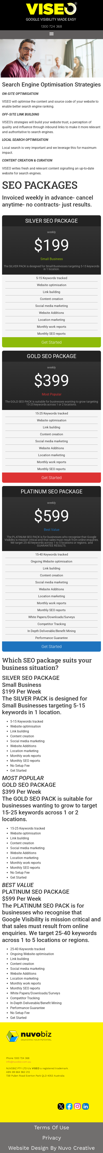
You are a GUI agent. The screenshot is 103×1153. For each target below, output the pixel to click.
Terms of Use (51, 1127)
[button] (51, 33)
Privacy (51, 1138)
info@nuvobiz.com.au (18, 1061)
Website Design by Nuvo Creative (51, 1148)
